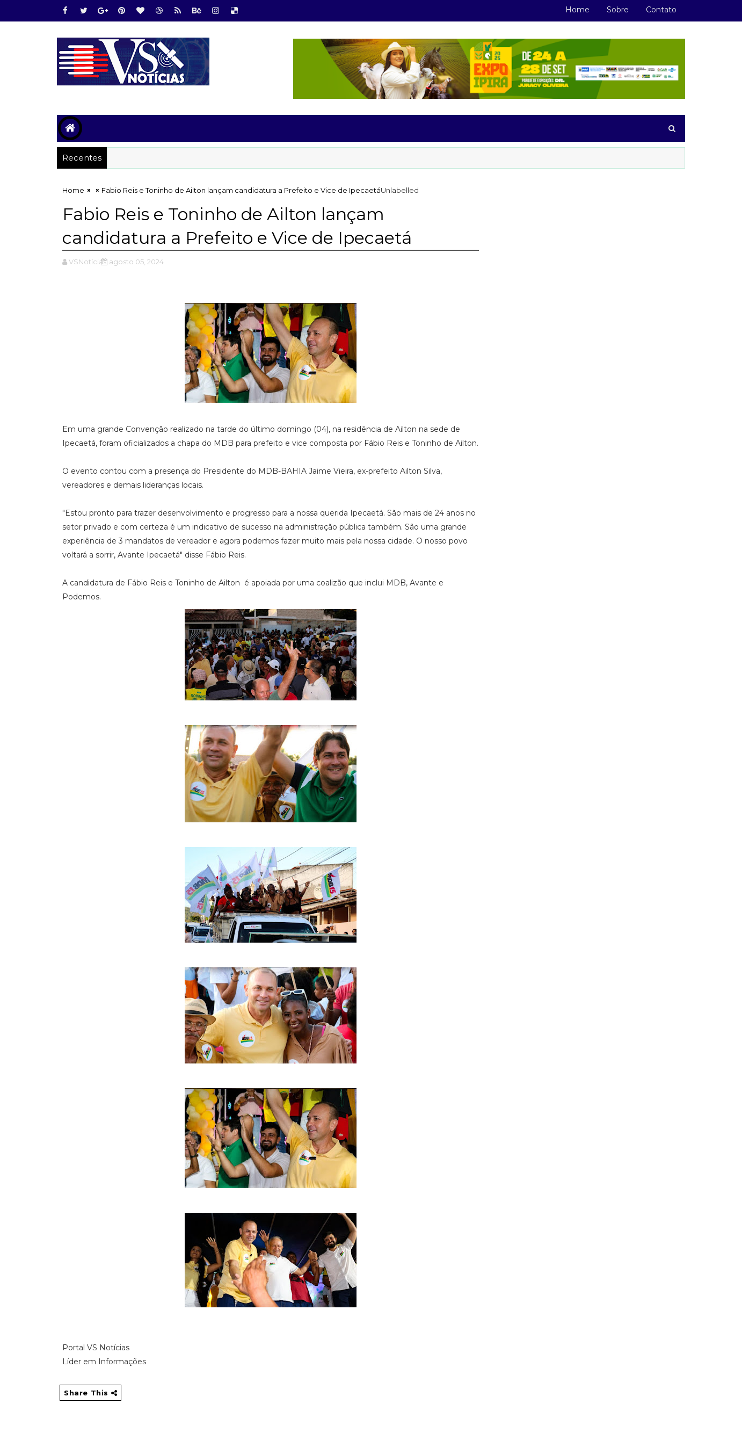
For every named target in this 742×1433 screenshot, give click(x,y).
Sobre (618, 10)
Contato (661, 10)
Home (577, 10)
